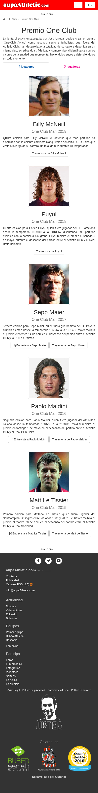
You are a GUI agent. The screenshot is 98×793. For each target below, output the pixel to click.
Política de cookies (81, 690)
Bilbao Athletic (15, 636)
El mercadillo (14, 664)
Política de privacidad (34, 690)
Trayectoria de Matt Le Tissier (70, 533)
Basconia (12, 640)
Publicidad (12, 580)
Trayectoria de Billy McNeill (49, 153)
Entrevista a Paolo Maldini (28, 439)
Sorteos (11, 676)
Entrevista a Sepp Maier (29, 345)
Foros (9, 660)
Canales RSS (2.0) (19, 584)
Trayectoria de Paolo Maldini (69, 439)
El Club (13, 19)
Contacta (11, 576)
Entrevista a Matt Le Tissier (27, 533)
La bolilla (11, 680)
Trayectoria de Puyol (49, 251)
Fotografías (13, 668)
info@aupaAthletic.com (20, 590)
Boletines (12, 618)
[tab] (26, 66)
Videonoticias (14, 610)
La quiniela (13, 684)
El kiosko (11, 614)
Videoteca (12, 672)
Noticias (11, 606)
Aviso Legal (13, 690)
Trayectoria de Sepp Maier (68, 345)
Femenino (12, 646)
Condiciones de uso (58, 690)
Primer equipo (14, 632)
